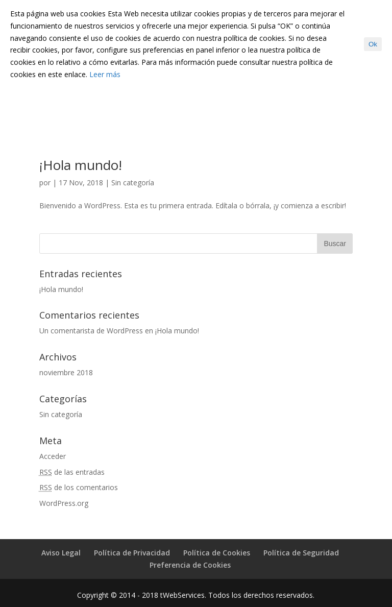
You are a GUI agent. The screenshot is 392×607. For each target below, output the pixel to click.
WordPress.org (63, 503)
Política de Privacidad (132, 552)
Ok (373, 44)
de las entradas (72, 472)
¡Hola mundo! (80, 165)
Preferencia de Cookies (190, 565)
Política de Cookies (216, 552)
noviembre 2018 (66, 372)
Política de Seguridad (301, 552)
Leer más (104, 74)
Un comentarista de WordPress (91, 330)
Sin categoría (132, 182)
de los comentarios (78, 487)
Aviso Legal (61, 552)
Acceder (52, 456)
